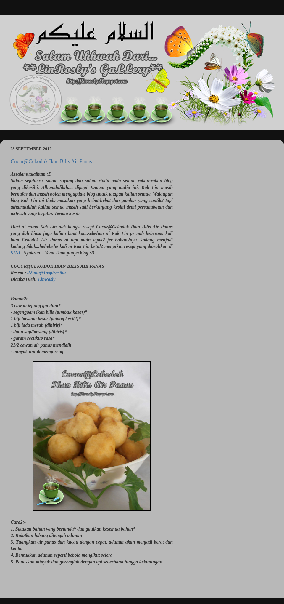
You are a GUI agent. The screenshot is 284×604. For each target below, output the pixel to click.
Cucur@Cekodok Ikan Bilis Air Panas (51, 161)
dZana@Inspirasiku (46, 272)
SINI (15, 252)
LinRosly (46, 279)
